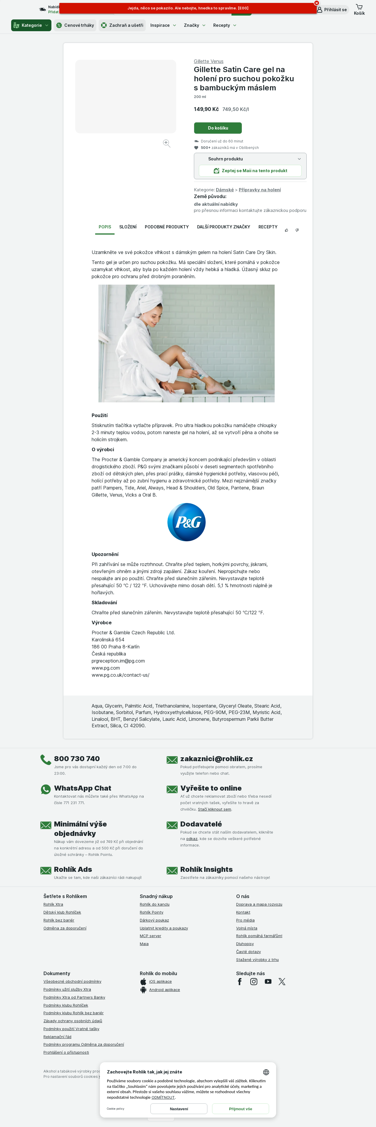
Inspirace (163, 25)
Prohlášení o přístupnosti (66, 1052)
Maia (144, 943)
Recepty (225, 25)
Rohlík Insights (206, 869)
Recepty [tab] (268, 226)
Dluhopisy (245, 943)
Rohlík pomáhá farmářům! (259, 935)
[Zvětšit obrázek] (167, 144)
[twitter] (282, 981)
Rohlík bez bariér (58, 920)
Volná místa (246, 928)
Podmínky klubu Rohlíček (65, 1005)
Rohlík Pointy (151, 912)
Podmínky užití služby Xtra (67, 989)
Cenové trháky (75, 25)
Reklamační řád (57, 1036)
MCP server (150, 935)
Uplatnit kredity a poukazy (164, 928)
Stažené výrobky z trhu (257, 959)
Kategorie (31, 25)
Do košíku (218, 127)
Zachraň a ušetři (122, 25)
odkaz (191, 838)
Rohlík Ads (73, 869)
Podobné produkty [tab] (167, 226)
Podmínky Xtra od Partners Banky (74, 997)
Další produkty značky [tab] (223, 226)
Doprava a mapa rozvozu (259, 904)
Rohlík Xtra (53, 904)
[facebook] (239, 981)
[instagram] (253, 981)
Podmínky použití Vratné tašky (71, 1028)
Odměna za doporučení (64, 928)
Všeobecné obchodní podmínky (72, 981)
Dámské (225, 189)
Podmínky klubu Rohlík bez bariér (73, 1012)
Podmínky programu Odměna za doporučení (83, 1044)
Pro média (245, 920)
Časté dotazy (248, 951)
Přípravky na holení (260, 189)
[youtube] (267, 981)
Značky (195, 25)
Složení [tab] (128, 226)
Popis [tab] (105, 226)
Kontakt (243, 912)
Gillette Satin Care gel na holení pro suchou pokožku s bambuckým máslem (244, 78)
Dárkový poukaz (154, 920)
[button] (331, 9)
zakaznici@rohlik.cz (216, 758)
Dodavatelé (201, 824)
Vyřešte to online (211, 788)
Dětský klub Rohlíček (62, 912)
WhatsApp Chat (82, 788)
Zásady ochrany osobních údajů (72, 1020)
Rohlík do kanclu (154, 904)
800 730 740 (77, 758)
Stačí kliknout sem (214, 809)
